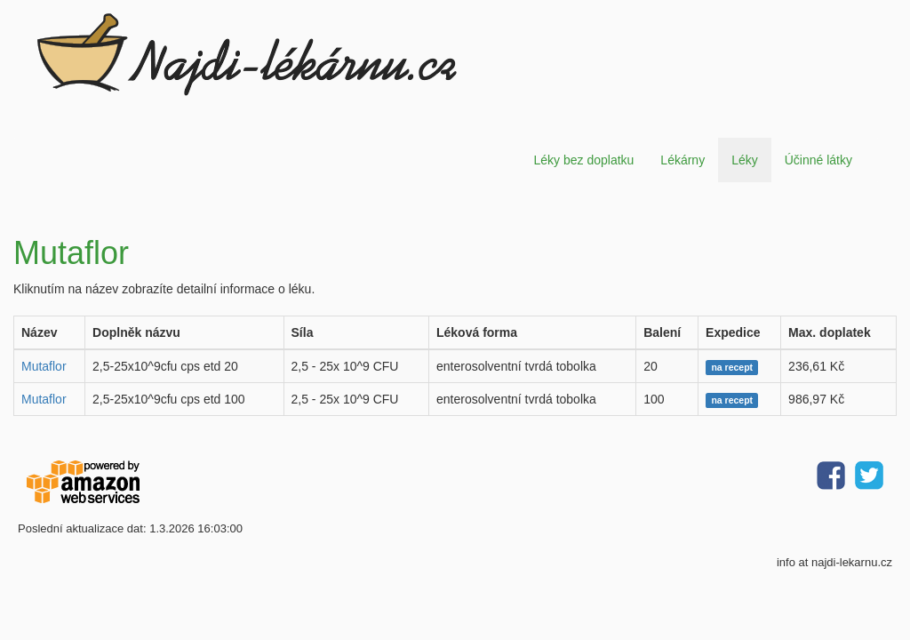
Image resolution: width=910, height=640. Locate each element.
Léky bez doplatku (583, 160)
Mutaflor (44, 366)
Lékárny (682, 160)
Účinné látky (818, 160)
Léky (744, 160)
